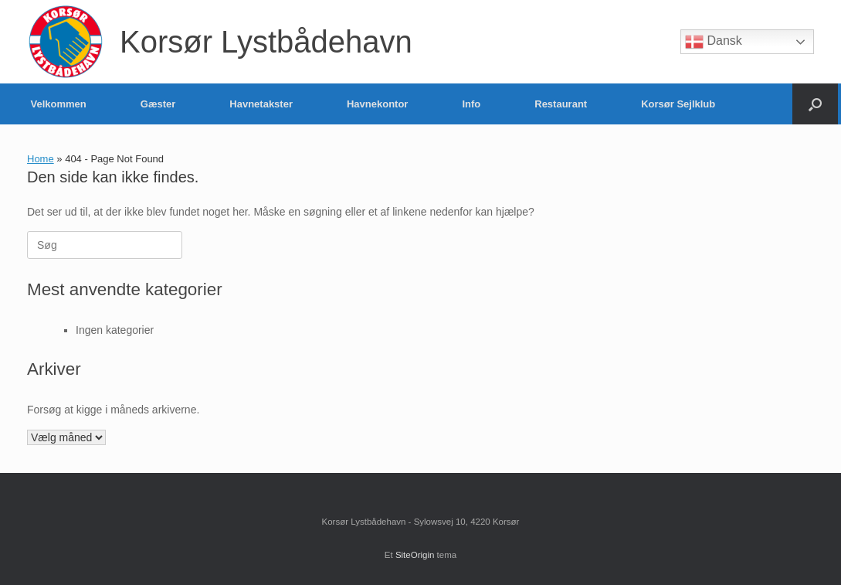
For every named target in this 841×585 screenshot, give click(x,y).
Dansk (713, 41)
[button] (815, 103)
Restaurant (560, 104)
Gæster (158, 104)
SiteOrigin (415, 554)
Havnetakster (261, 104)
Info (471, 104)
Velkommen (58, 104)
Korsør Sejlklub (678, 104)
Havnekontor (377, 104)
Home (40, 159)
